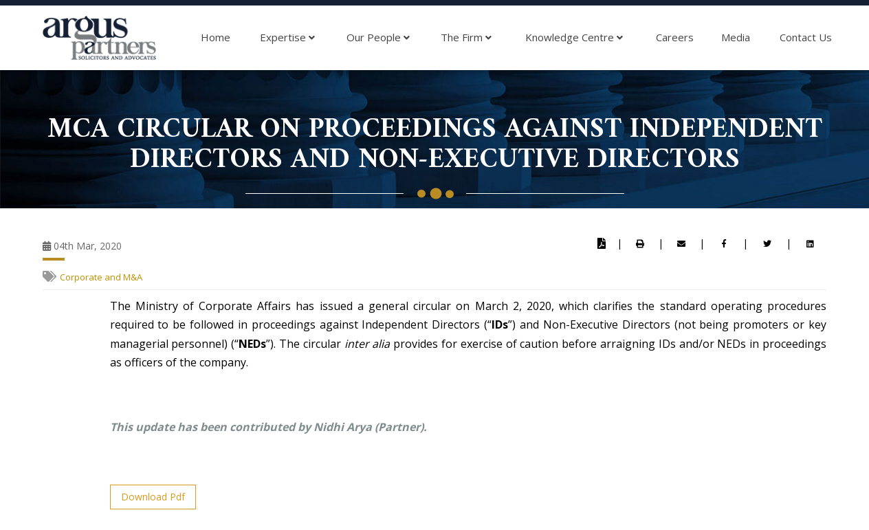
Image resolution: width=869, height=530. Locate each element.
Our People (378, 37)
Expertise (287, 37)
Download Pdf (153, 496)
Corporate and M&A (101, 277)
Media (735, 37)
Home (215, 37)
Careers (675, 37)
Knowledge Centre (574, 37)
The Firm (466, 37)
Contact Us (806, 37)
